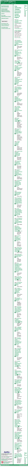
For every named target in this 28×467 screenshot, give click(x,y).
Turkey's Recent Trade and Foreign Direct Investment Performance (18, 290)
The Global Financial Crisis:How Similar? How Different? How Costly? (18, 67)
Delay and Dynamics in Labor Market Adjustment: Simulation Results (18, 455)
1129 (25, 14)
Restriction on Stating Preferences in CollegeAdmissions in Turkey (18, 320)
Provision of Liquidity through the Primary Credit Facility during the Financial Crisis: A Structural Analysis (18, 200)
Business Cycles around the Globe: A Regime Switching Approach (18, 88)
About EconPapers (5, 6)
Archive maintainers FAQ (5, 24)
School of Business (6, 462)
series (19, 37)
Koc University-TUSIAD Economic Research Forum (18, 21)
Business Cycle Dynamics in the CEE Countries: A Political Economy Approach (18, 42)
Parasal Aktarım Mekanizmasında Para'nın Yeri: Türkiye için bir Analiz (18, 364)
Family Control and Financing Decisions (17, 143)
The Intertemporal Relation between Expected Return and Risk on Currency (18, 229)
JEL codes (3, 15)
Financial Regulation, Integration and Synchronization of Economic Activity (18, 130)
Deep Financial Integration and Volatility (18, 120)
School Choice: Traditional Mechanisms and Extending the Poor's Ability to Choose (18, 390)
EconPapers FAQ (4, 23)
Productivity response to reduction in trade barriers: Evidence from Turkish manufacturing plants (18, 446)
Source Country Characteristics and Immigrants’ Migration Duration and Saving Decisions (18, 80)
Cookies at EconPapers (5, 25)
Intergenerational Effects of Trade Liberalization (18, 193)
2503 (26, 10)
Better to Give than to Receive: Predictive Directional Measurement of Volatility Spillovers (18, 172)
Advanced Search (4, 18)
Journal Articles (4, 9)
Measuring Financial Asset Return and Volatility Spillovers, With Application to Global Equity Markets (18, 435)
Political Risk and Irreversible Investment (18, 410)
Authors (2, 13)
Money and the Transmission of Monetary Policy (18, 255)
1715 (25, 12)
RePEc (8, 453)
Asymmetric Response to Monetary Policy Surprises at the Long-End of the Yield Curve (18, 183)
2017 (25, 11)
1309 (25, 13)
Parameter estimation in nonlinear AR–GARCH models (18, 162)
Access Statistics (18, 30)
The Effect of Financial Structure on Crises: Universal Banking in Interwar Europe (18, 220)
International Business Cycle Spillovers (18, 283)
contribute (7, 457)
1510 (25, 460)
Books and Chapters (5, 10)
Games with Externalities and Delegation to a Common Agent (18, 381)
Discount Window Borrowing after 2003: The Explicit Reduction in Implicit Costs (18, 402)
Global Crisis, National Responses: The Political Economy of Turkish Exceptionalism (18, 52)
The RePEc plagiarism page (5, 28)
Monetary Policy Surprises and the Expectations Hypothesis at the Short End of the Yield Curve (18, 340)
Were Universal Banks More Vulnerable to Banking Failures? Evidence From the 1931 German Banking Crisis (18, 211)
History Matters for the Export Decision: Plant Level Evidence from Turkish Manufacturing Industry (18, 423)
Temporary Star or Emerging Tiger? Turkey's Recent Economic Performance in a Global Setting (18, 309)
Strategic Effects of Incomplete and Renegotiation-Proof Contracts (18, 237)
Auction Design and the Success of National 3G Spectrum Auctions (18, 108)
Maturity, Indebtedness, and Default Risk (18, 298)
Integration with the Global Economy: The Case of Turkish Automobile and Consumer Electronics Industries (18, 352)
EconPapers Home (5, 5)
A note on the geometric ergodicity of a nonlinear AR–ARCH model (18, 153)
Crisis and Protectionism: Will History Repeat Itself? (18, 278)
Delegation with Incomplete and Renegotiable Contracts (18, 329)
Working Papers (4, 8)
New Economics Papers (6, 16)
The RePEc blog (4, 27)
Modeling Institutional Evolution (18, 61)
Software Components (5, 11)
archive (16, 37)
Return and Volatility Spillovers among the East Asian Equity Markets (18, 249)
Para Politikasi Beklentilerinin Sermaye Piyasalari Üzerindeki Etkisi (18, 98)
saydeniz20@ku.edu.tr (18, 28)
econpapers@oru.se (4, 460)
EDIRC (16, 24)
